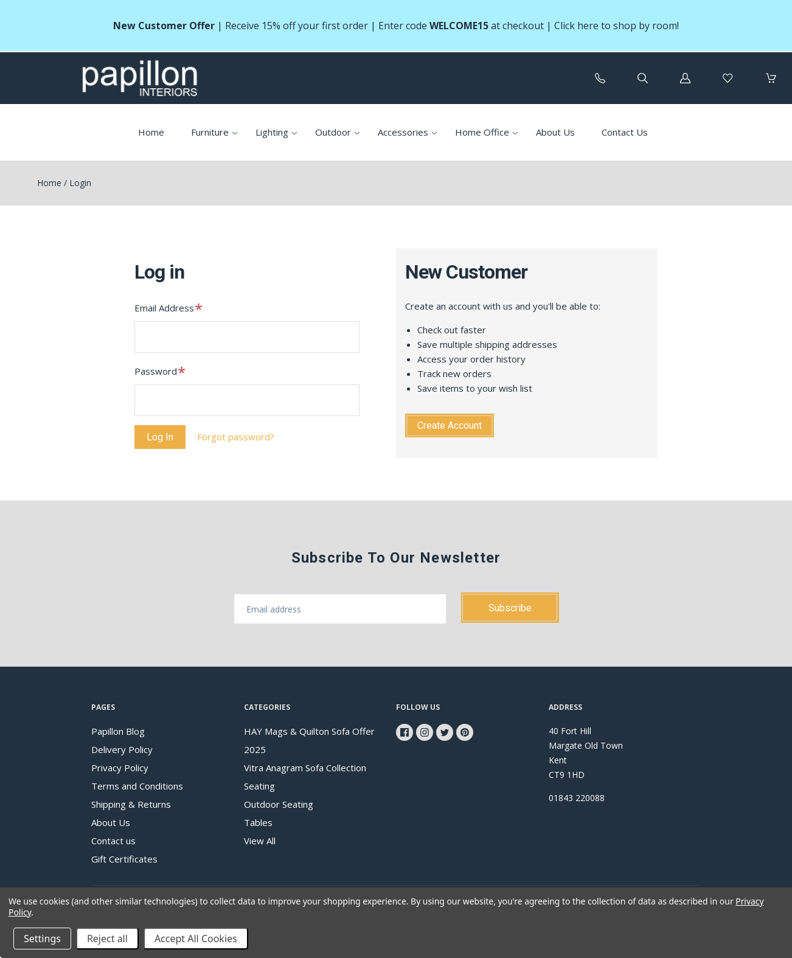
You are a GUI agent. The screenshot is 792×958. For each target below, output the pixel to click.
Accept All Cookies (196, 938)
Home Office (482, 132)
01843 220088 (577, 798)
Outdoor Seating (278, 804)
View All (260, 841)
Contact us (113, 841)
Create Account (449, 425)
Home (151, 132)
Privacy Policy (119, 768)
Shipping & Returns (131, 804)
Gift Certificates (124, 859)
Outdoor (333, 132)
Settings (42, 938)
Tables (258, 822)
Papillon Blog (118, 731)
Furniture (210, 132)
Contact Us (625, 132)
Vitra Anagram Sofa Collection (305, 768)
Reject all (107, 938)
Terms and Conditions (137, 786)
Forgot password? (235, 437)
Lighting (271, 132)
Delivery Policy (122, 749)
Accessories (403, 132)
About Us (555, 132)
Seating (259, 786)
